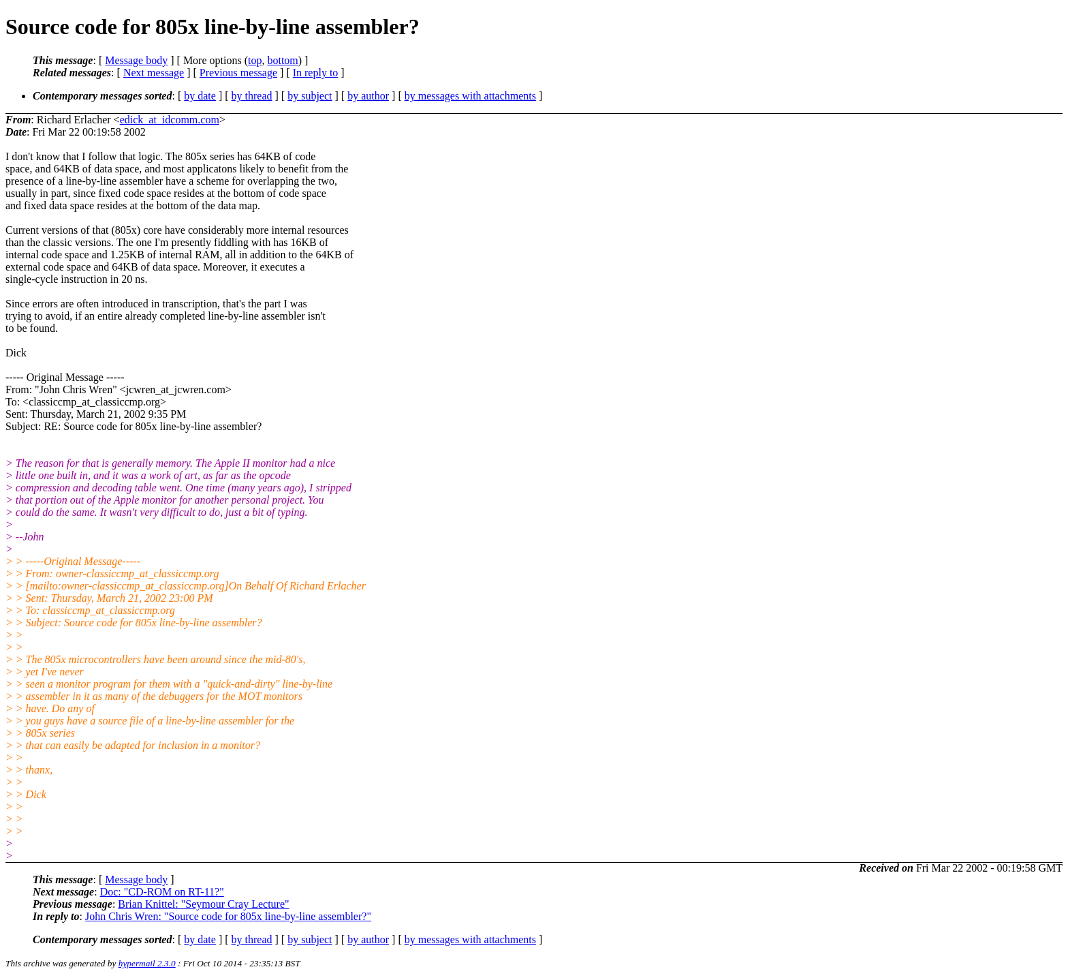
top (255, 60)
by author (368, 96)
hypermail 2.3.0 (147, 963)
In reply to (316, 72)
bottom (282, 60)
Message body (136, 60)
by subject (309, 96)
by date (200, 96)
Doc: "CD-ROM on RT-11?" (162, 892)
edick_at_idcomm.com (169, 119)
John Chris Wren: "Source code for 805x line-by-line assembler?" (228, 916)
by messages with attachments (470, 96)
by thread (252, 96)
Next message (153, 72)
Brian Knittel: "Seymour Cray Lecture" (203, 904)
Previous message (238, 72)
